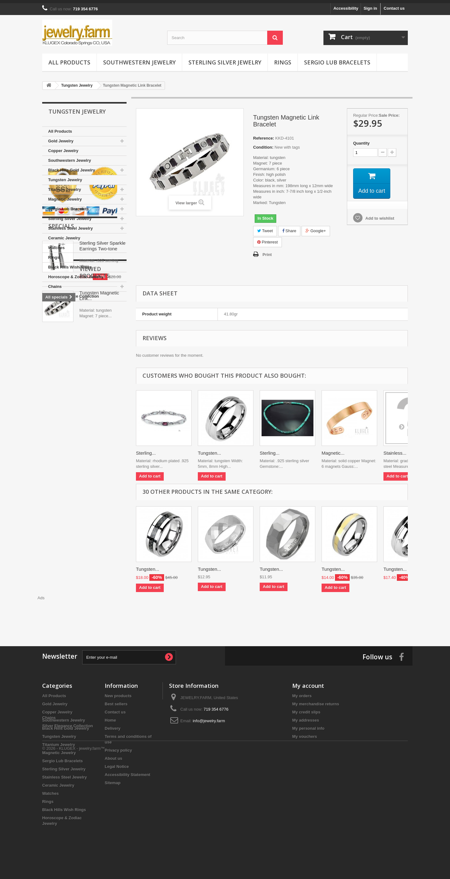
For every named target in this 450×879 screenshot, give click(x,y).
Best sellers (116, 700)
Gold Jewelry (60, 137)
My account (308, 682)
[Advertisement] (225, 612)
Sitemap (113, 779)
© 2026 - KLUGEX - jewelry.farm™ (73, 862)
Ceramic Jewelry (64, 235)
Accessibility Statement (127, 771)
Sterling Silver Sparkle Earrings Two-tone (102, 388)
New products (118, 692)
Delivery (113, 725)
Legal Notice (117, 763)
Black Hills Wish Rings (70, 264)
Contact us (394, 5)
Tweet (265, 227)
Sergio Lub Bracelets (337, 59)
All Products (69, 59)
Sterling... (146, 449)
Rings (282, 59)
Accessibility (345, 5)
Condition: (263, 144)
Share (289, 227)
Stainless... (394, 449)
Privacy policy (118, 747)
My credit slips (306, 709)
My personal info (308, 725)
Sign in (370, 5)
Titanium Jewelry (64, 186)
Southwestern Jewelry (139, 59)
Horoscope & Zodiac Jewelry (76, 273)
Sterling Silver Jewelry (224, 59)
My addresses (305, 717)
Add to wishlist (379, 215)
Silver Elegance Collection (73, 293)
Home (110, 717)
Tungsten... (209, 449)
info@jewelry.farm (209, 717)
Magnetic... (333, 449)
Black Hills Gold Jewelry (71, 167)
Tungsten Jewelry (65, 176)
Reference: (263, 135)
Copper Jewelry (63, 147)
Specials (61, 368)
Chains (55, 283)
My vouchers (304, 733)
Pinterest (267, 239)
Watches (56, 244)
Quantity (361, 140)
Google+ (316, 227)
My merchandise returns (315, 700)
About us (113, 755)
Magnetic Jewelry (65, 196)
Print (267, 251)
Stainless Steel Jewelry (70, 225)
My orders (302, 692)
